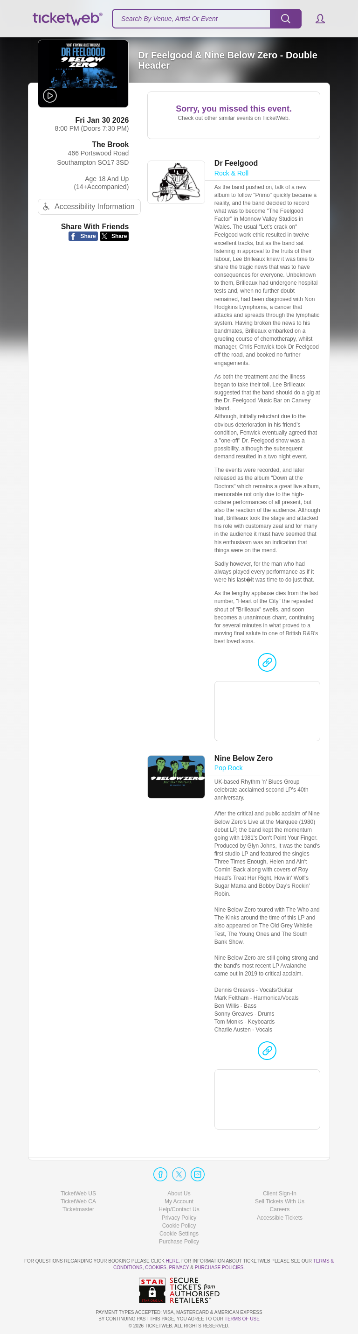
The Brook (110, 145)
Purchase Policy (179, 1241)
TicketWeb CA (78, 1202)
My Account (179, 1202)
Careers (280, 1210)
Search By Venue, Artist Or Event (169, 18)
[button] (316, 19)
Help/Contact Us (178, 1210)
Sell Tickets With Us (279, 1202)
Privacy (179, 1268)
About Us (178, 1194)
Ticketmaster (78, 1210)
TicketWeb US (78, 1194)
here (172, 1261)
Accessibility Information (88, 208)
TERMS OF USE (242, 1319)
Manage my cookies (179, 1233)
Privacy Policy (179, 1218)
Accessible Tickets (280, 1218)
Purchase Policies (219, 1268)
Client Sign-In (279, 1194)
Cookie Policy (179, 1225)
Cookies (155, 1268)
